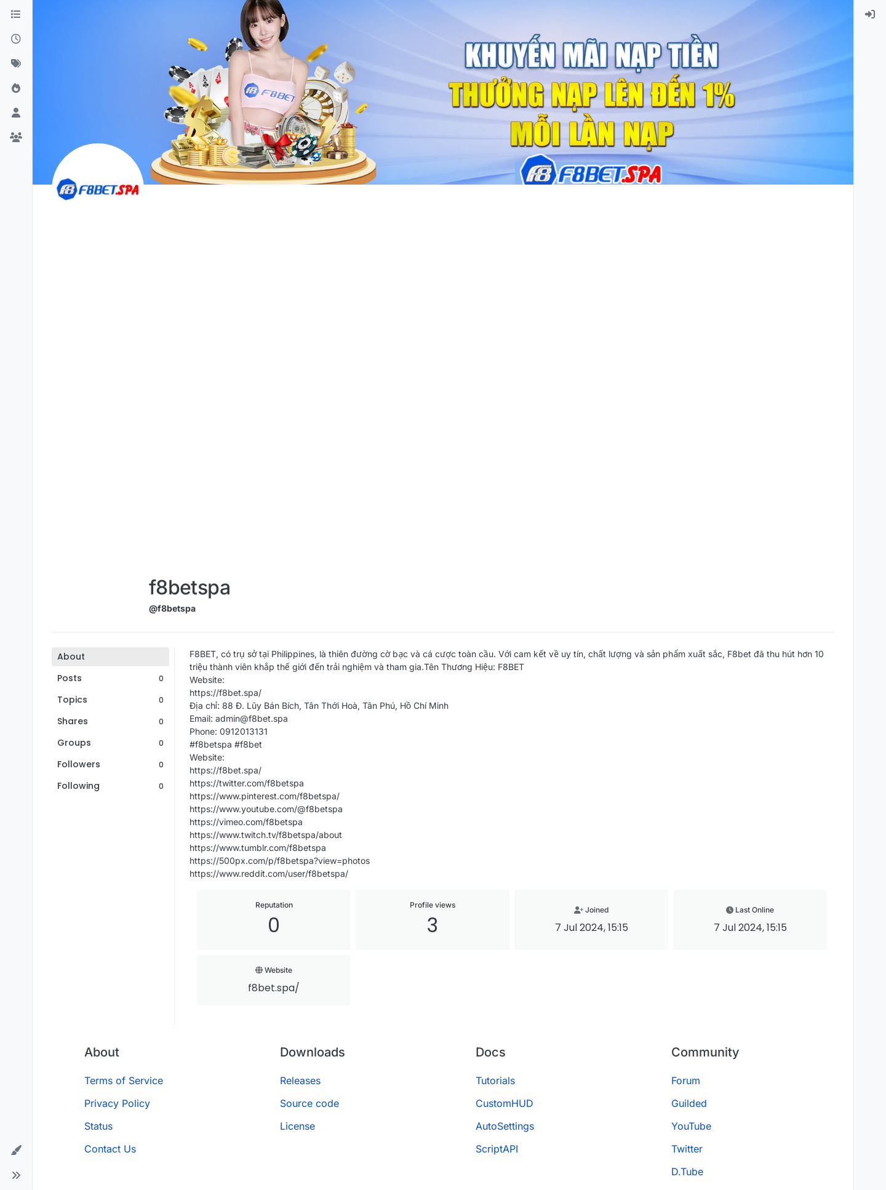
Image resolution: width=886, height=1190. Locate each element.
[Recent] (16, 39)
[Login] (870, 15)
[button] (16, 1150)
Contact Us (110, 1149)
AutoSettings (505, 1126)
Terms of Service (123, 1080)
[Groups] (16, 138)
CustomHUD (504, 1103)
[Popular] (16, 88)
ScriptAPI (497, 1149)
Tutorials (495, 1080)
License (297, 1126)
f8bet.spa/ (274, 988)
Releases (300, 1080)
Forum (685, 1080)
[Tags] (16, 64)
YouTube (691, 1126)
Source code (309, 1103)
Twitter (687, 1149)
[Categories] (16, 15)
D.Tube (687, 1171)
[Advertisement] (189, 382)
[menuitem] (870, 15)
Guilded (689, 1103)
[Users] (16, 113)
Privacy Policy (117, 1103)
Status (98, 1126)
